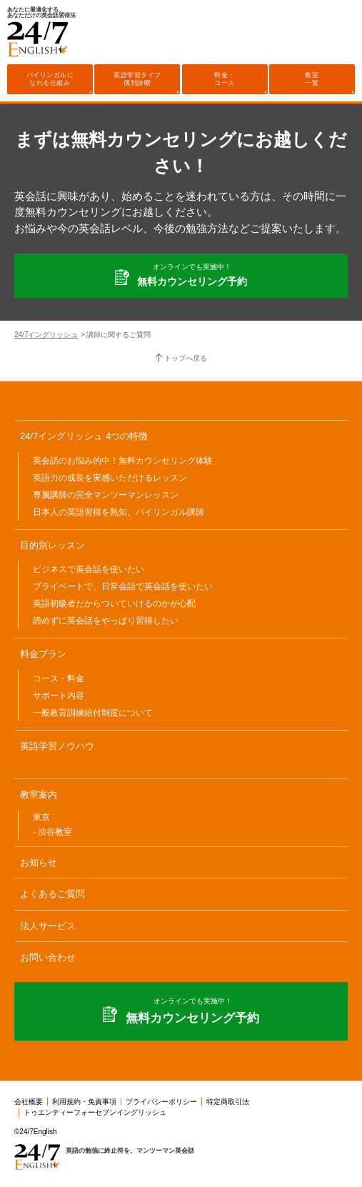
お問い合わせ (48, 957)
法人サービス (48, 926)
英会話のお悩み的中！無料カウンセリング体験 (123, 461)
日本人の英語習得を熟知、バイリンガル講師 (118, 512)
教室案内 (38, 794)
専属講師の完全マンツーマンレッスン (106, 495)
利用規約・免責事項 (84, 1102)
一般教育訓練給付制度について (93, 713)
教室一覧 (311, 78)
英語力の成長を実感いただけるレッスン (110, 478)
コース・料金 (58, 678)
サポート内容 (58, 696)
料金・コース (224, 78)
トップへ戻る (185, 358)
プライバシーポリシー (161, 1102)
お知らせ (38, 862)
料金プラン (43, 653)
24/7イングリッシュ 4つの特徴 (84, 436)
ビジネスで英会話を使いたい (88, 569)
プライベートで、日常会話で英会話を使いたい (123, 586)
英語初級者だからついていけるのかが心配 (114, 603)
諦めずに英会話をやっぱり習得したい (106, 621)
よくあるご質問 (52, 893)
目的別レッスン (52, 545)
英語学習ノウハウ (57, 746)
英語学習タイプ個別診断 (137, 78)
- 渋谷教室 (52, 832)
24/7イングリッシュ (46, 335)
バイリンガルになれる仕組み (50, 78)
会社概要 (28, 1102)
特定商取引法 (227, 1102)
